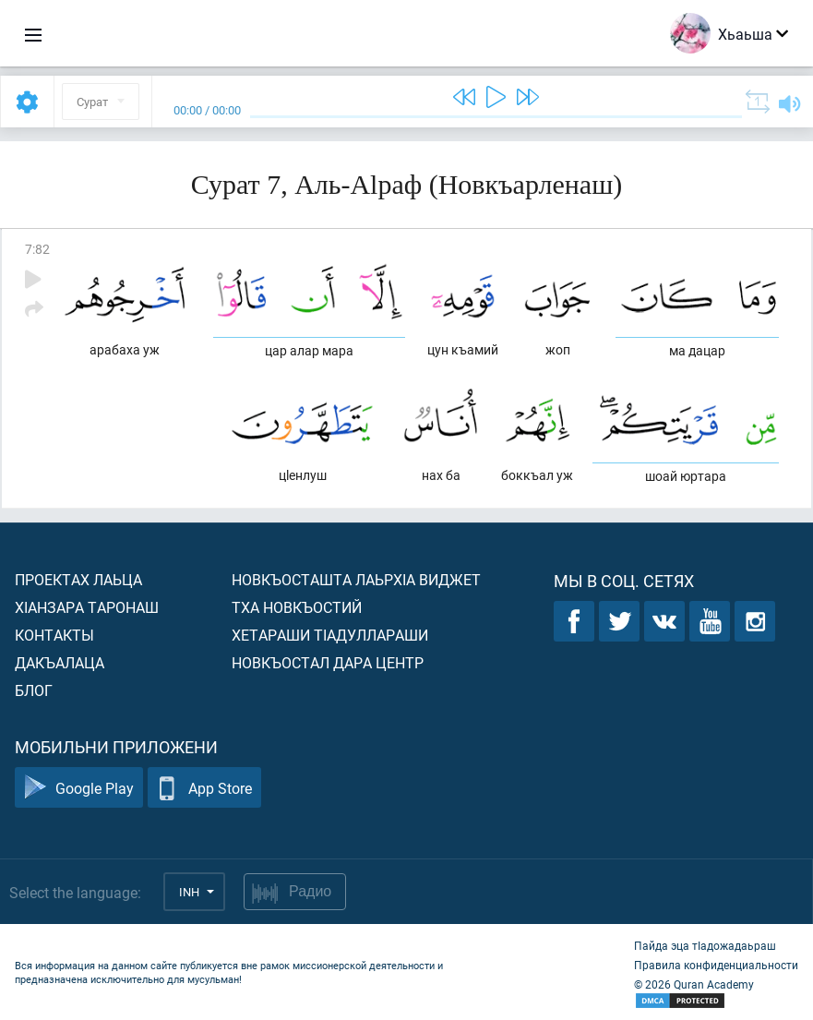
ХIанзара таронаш (87, 607)
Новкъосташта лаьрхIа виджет (356, 579)
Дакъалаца (59, 662)
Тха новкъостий (297, 607)
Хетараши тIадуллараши (330, 634)
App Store (204, 788)
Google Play (79, 788)
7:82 (37, 249)
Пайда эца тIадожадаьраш (705, 945)
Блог (34, 690)
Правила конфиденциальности (716, 964)
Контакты (54, 634)
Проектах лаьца (78, 579)
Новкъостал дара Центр (328, 662)
